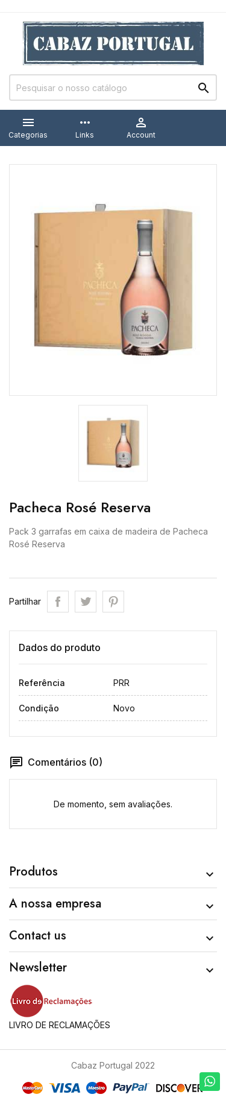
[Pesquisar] (113, 87)
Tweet (85, 601)
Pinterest (113, 601)
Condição (39, 708)
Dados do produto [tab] (60, 647)
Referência (42, 683)
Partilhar (58, 601)
